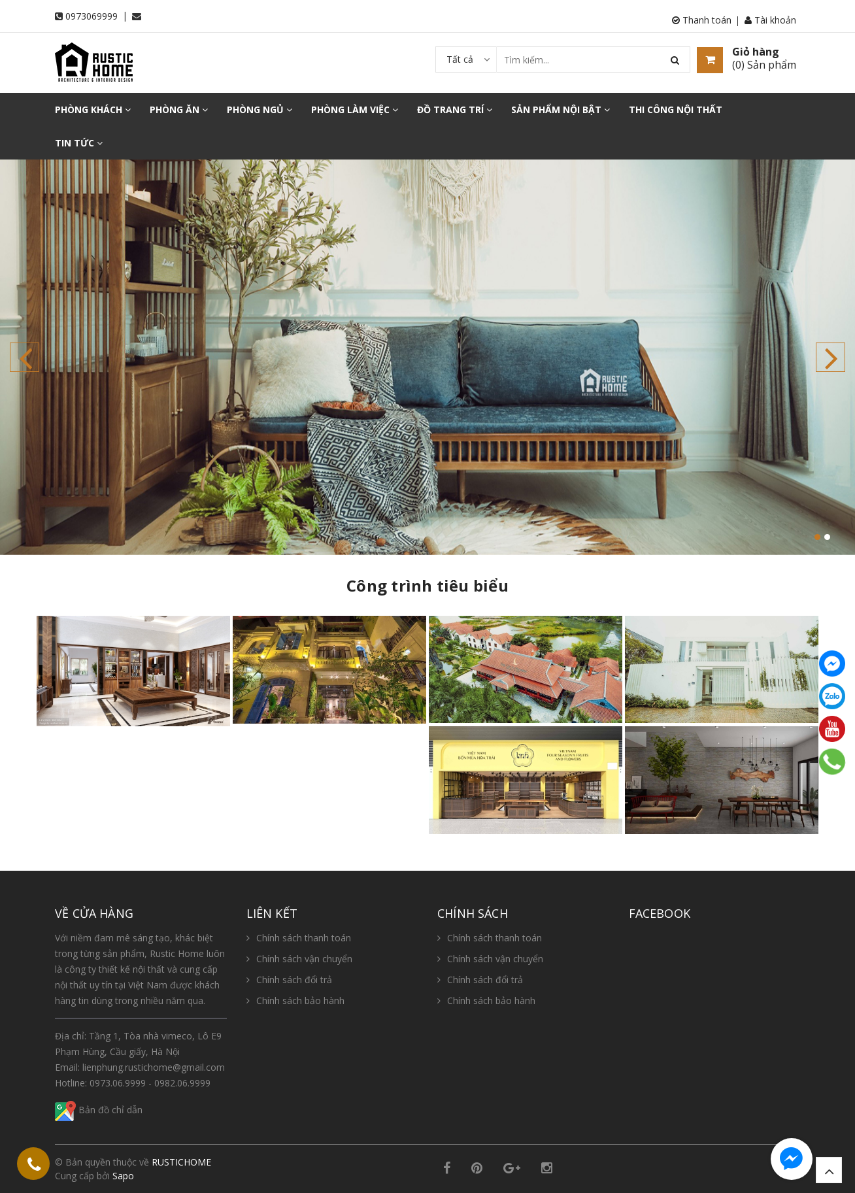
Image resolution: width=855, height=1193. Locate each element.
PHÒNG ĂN (179, 109)
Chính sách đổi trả (294, 979)
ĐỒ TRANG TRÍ (454, 109)
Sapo (123, 1175)
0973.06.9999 (118, 1083)
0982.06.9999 (182, 1083)
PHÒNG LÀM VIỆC (354, 109)
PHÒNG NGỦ (259, 109)
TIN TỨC (79, 143)
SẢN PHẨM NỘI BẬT (560, 109)
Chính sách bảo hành (300, 1000)
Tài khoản (770, 20)
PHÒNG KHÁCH (93, 109)
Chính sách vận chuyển (304, 958)
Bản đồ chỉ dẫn (98, 1109)
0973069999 (91, 16)
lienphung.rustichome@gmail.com (153, 1067)
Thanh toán (701, 20)
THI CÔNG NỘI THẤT (675, 109)
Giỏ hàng (755, 51)
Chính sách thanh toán (303, 938)
